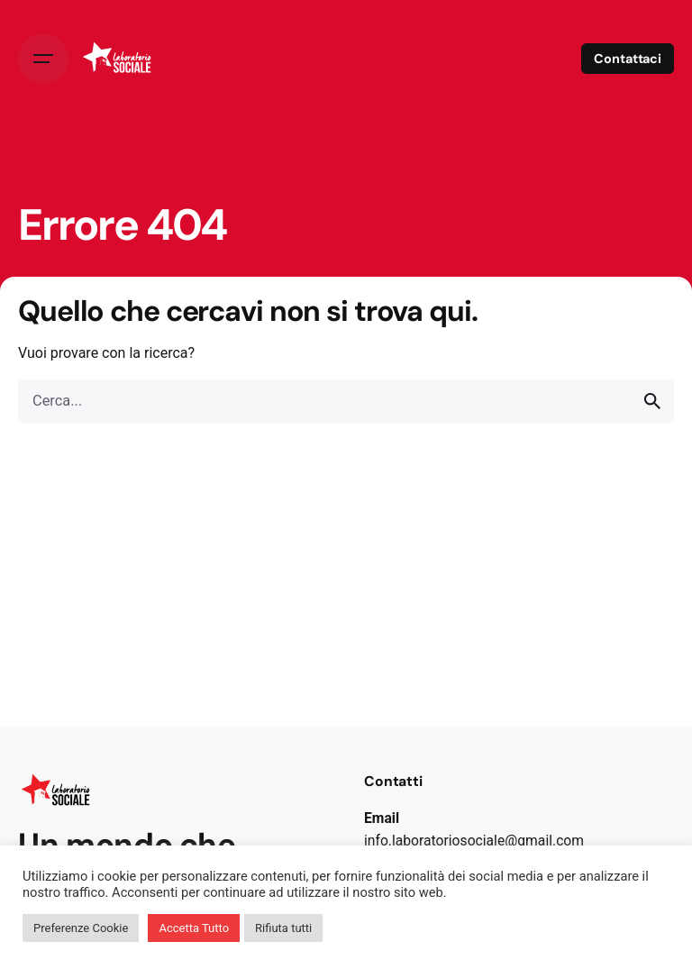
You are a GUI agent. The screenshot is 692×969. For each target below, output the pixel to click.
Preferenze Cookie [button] (80, 928)
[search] (652, 401)
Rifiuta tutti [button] (283, 928)
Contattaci (627, 58)
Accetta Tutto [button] (194, 928)
